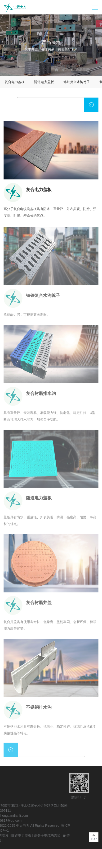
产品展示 (82, 70)
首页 (64, 70)
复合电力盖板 (15, 82)
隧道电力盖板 (44, 82)
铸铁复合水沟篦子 (76, 82)
